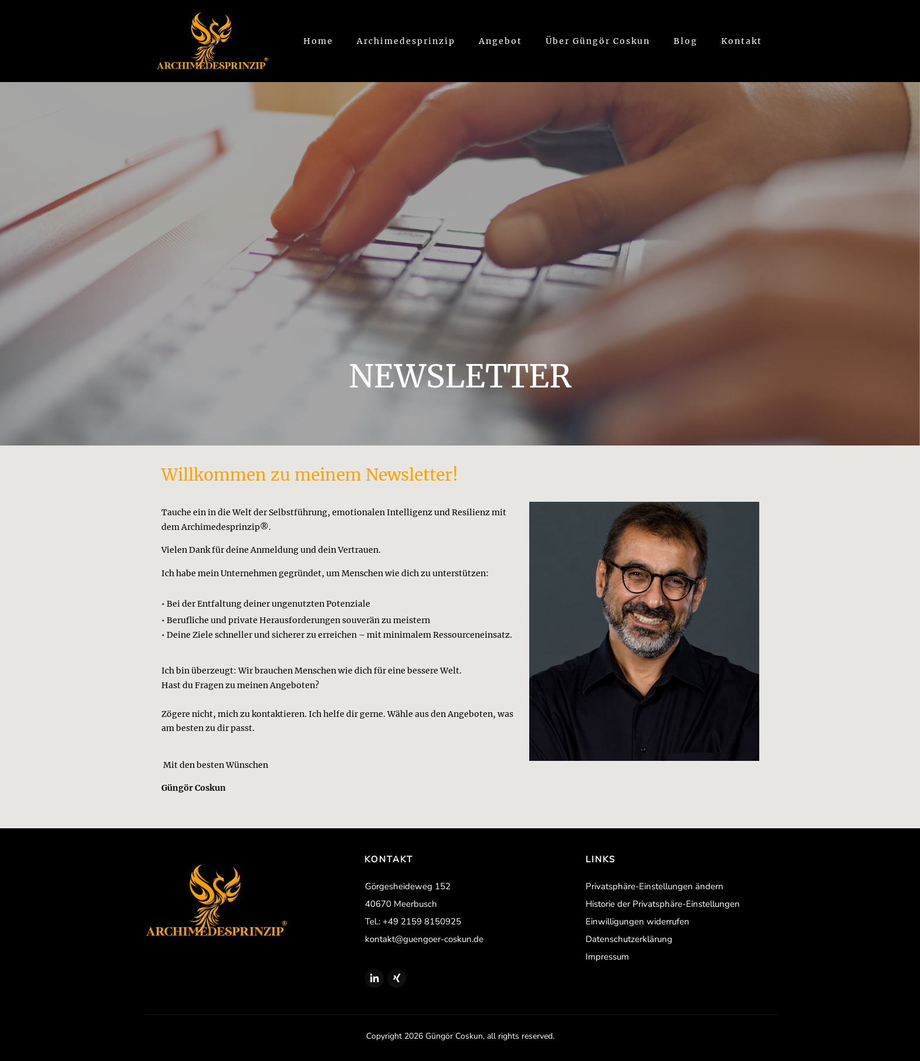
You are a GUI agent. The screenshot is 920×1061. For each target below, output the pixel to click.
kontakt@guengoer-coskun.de (424, 939)
